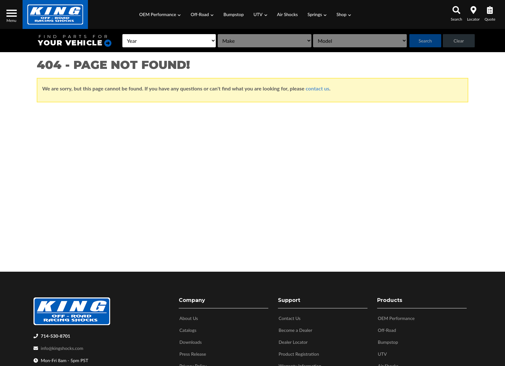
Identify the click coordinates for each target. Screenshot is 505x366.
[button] (160, 14)
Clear (458, 40)
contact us (317, 88)
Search (425, 40)
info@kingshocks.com (62, 347)
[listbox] (169, 40)
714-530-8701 (56, 334)
